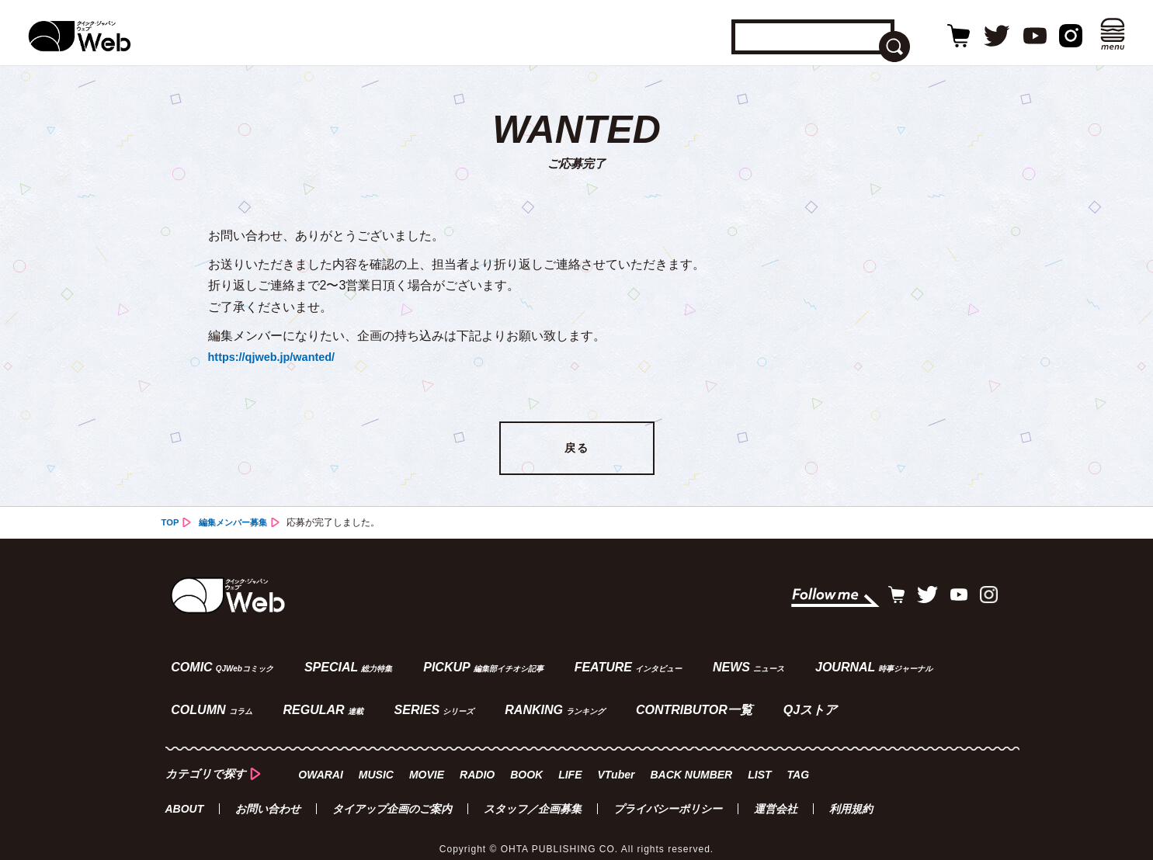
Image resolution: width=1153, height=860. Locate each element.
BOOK (526, 761)
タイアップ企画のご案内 (392, 794)
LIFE (570, 761)
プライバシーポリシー (667, 794)
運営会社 (775, 794)
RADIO (477, 761)
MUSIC (376, 761)
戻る (577, 449)
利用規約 (851, 794)
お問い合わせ (267, 794)
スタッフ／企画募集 (533, 794)
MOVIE (426, 761)
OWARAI (321, 761)
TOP (170, 523)
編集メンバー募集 (237, 523)
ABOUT (184, 794)
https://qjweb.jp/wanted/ (278, 356)
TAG (798, 761)
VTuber (616, 761)
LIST (760, 761)
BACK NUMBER (692, 761)
